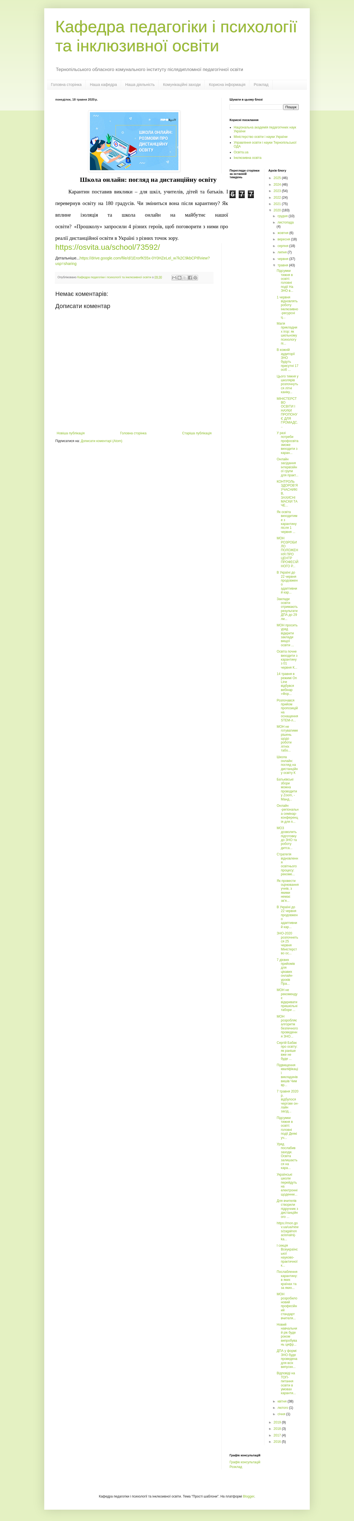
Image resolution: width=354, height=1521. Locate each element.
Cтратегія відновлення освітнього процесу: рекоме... (287, 864)
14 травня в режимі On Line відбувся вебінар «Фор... (287, 684)
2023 (278, 191)
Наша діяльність (140, 84)
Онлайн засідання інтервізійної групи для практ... (287, 467)
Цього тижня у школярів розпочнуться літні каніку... (287, 384)
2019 (278, 1422)
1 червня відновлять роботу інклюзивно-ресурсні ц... (287, 307)
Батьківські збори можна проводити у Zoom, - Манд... (287, 789)
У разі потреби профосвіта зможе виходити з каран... (287, 443)
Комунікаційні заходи (182, 84)
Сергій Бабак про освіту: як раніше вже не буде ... (287, 1051)
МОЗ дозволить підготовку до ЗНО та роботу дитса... (287, 838)
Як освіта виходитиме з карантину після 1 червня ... (287, 522)
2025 (278, 178)
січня (281, 1414)
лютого (283, 1408)
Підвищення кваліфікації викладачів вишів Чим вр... (287, 1075)
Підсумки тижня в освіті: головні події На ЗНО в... (285, 281)
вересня (284, 239)
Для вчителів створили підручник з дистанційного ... (287, 1209)
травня (283, 265)
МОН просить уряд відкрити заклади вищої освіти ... (287, 635)
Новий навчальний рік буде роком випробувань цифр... (287, 1334)
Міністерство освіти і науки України (260, 137)
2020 (278, 210)
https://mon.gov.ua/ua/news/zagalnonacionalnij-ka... (287, 1231)
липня (282, 252)
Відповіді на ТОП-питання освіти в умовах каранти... (286, 1383)
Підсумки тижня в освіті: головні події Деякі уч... (287, 1128)
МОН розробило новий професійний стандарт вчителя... (287, 1306)
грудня (282, 216)
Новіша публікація (71, 433)
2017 (278, 1435)
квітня (282, 1401)
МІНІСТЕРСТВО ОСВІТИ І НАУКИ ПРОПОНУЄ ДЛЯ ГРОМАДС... (287, 413)
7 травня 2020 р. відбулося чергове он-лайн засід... (287, 1101)
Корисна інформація (227, 84)
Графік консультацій (245, 1462)
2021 (278, 204)
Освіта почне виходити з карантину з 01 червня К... (287, 659)
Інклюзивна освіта (247, 158)
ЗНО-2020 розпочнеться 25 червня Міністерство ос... (287, 943)
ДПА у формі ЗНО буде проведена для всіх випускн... (287, 1359)
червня (283, 259)
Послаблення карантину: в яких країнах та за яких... (287, 1280)
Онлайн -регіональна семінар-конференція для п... (287, 814)
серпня (283, 246)
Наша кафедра (103, 84)
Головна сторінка (66, 84)
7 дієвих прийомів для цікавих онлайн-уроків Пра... (286, 972)
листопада (285, 222)
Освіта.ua (241, 152)
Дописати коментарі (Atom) (101, 441)
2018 (278, 1429)
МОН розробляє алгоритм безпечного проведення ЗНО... (287, 1026)
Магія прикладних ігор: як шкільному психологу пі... (287, 333)
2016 (278, 1442)
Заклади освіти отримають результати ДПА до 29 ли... (287, 609)
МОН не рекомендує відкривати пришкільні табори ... (287, 1000)
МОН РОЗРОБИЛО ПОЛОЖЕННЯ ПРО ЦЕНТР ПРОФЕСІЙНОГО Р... (287, 552)
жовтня (283, 233)
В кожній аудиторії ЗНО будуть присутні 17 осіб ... (287, 360)
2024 (278, 184)
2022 (278, 197)
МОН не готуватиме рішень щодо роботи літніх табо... (287, 738)
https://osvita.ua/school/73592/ (107, 247)
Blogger (248, 1496)
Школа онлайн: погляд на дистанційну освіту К (287, 765)
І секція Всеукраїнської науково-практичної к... (287, 1255)
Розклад (261, 84)
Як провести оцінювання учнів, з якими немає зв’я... (288, 891)
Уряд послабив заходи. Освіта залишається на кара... (287, 1156)
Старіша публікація (197, 433)
